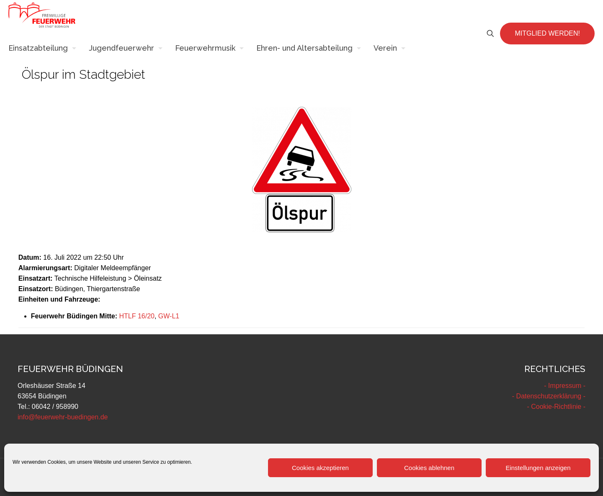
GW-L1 (168, 316)
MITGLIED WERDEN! (547, 33)
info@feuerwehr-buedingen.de (63, 417)
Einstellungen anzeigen (537, 467)
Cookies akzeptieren (320, 467)
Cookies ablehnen (429, 467)
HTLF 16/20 (136, 316)
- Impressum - (564, 385)
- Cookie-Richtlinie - (556, 406)
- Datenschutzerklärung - (548, 396)
